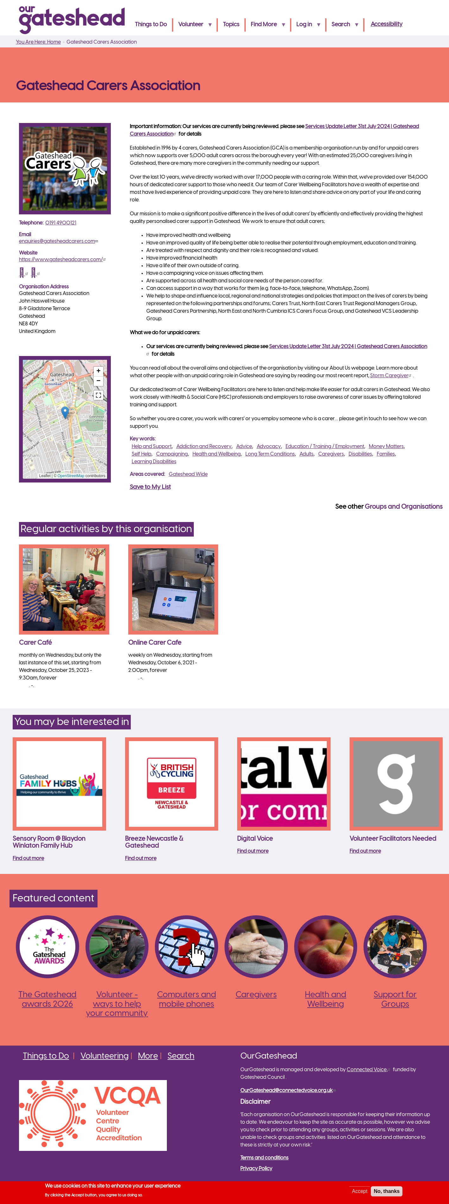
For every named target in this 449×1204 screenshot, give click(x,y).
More (148, 1056)
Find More (266, 27)
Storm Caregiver (391, 375)
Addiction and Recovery (203, 446)
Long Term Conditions (270, 454)
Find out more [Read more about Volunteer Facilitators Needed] (365, 851)
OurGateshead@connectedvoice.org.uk (288, 1090)
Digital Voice (255, 839)
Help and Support (152, 446)
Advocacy (269, 446)
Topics (231, 25)
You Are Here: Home (38, 42)
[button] (65, 412)
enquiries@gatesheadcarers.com (59, 241)
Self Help (141, 454)
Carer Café (35, 643)
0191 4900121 (60, 223)
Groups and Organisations (404, 507)
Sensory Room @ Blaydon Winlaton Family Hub (49, 843)
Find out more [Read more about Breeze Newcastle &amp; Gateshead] (140, 858)
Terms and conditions (264, 1158)
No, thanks (387, 1191)
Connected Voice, (369, 1069)
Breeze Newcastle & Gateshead (154, 843)
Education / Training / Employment (325, 446)
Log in (306, 27)
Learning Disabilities (154, 461)
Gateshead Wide (188, 474)
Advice (244, 446)
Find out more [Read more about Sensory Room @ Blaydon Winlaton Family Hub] (28, 858)
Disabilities (360, 454)
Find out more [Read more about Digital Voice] (253, 851)
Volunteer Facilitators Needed (393, 839)
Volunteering (104, 1056)
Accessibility (386, 25)
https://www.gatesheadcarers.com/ (63, 259)
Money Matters (386, 446)
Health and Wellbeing (217, 454)
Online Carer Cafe (154, 643)
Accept (359, 1191)
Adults (306, 454)
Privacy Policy (256, 1168)
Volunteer (192, 27)
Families (386, 454)
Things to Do (151, 25)
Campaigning (172, 454)
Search (342, 27)
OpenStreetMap (71, 476)
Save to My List (150, 487)
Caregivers (331, 454)
